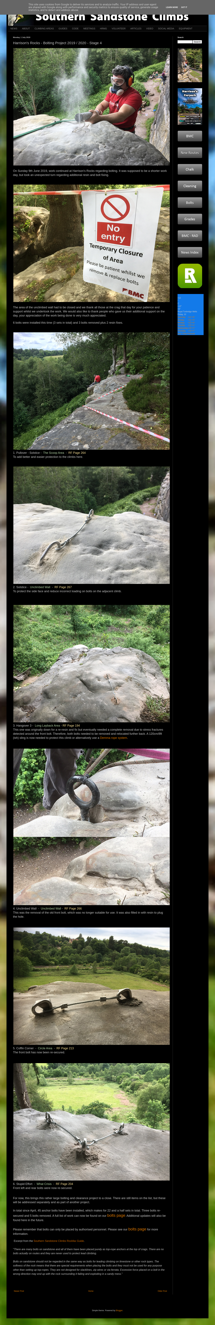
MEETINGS (89, 28)
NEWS (13, 28)
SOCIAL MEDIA (166, 28)
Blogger (119, 1310)
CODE (75, 28)
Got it (184, 7)
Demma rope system (113, 737)
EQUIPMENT (185, 28)
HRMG (103, 28)
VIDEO (149, 28)
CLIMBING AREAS (44, 28)
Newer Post (19, 1291)
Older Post (162, 1291)
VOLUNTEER (119, 28)
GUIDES (63, 28)
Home (90, 1291)
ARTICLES (135, 28)
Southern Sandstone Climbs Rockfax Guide (59, 1241)
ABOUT (26, 28)
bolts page (116, 1215)
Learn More (172, 7)
